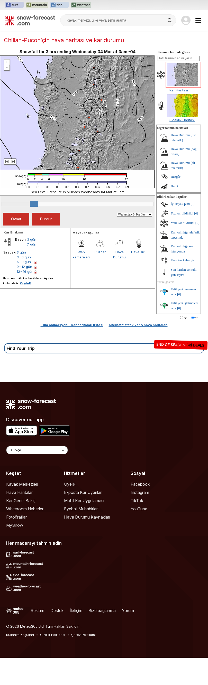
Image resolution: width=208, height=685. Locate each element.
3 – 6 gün (24, 284)
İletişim (76, 637)
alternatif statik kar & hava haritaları (138, 352)
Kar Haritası (178, 117)
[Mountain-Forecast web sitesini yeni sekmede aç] (37, 5)
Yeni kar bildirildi (183, 250)
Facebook (140, 511)
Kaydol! (25, 310)
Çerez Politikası (83, 662)
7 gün (31, 271)
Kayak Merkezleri (22, 511)
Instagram (140, 519)
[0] (193, 231)
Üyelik (69, 511)
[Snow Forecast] (30, 20)
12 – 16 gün (25, 299)
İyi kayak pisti (180, 231)
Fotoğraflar (16, 544)
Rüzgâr (100, 279)
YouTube (139, 536)
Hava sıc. (138, 279)
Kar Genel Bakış (20, 527)
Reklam (37, 637)
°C (185, 345)
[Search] (170, 20)
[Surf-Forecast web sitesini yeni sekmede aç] (14, 5)
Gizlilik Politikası (52, 662)
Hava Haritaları (19, 519)
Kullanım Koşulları (20, 662)
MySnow (14, 552)
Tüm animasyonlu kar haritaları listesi (72, 352)
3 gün (31, 267)
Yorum (128, 637)
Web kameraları (81, 281)
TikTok (137, 527)
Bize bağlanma (102, 637)
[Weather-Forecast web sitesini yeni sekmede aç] (81, 5)
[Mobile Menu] (198, 20)
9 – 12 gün (24, 294)
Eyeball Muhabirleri (81, 536)
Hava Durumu (119, 281)
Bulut (174, 213)
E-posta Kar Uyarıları (83, 519)
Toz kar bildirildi (182, 240)
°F (196, 345)
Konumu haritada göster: (174, 79)
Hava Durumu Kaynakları (87, 544)
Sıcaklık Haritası (182, 147)
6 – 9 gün (24, 289)
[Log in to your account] (186, 20)
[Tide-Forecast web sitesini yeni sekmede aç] (59, 5)
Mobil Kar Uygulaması (84, 527)
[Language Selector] (37, 477)
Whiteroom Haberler (24, 536)
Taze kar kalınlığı (182, 287)
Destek (57, 637)
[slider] (34, 231)
